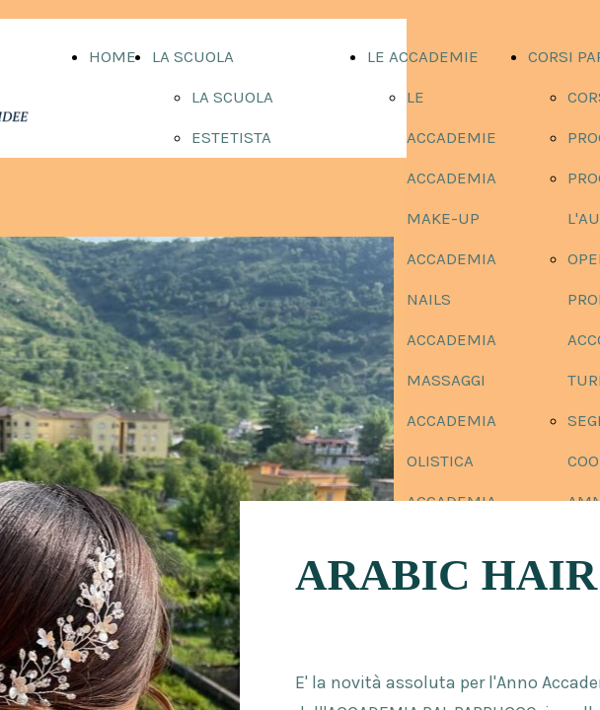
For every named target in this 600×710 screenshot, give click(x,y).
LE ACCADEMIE (423, 56)
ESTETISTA (231, 137)
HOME (112, 56)
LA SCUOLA (193, 56)
